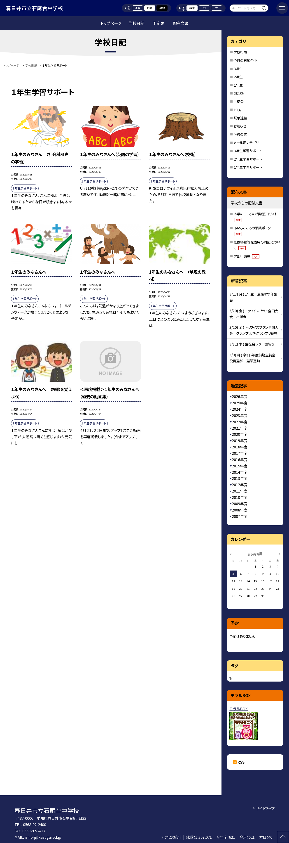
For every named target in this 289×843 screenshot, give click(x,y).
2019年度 (239, 440)
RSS (241, 762)
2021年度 (239, 428)
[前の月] (230, 554)
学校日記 (136, 23)
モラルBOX (238, 708)
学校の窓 (240, 134)
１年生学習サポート (247, 167)
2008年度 (239, 510)
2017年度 (239, 453)
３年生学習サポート (247, 150)
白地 (149, 8)
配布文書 (180, 23)
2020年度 (239, 434)
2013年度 (239, 478)
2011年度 (239, 491)
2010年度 (239, 497)
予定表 (158, 23)
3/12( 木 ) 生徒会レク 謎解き (251, 343)
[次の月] (279, 554)
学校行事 (240, 52)
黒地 (162, 8)
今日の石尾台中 (245, 60)
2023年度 (239, 415)
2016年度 (239, 459)
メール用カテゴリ (246, 142)
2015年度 (239, 466)
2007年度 (239, 516)
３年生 (238, 68)
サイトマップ (265, 808)
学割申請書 (246, 255)
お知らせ (239, 125)
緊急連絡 (240, 117)
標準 (192, 8)
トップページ (111, 23)
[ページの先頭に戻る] (283, 837)
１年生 (238, 85)
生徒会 (238, 101)
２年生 (238, 76)
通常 (137, 8)
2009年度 (239, 503)
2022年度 (239, 421)
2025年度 (239, 402)
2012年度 (239, 484)
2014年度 (239, 472)
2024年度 (239, 409)
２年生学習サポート (247, 158)
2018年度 (239, 447)
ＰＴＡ (237, 109)
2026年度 (239, 396)
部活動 (238, 93)
